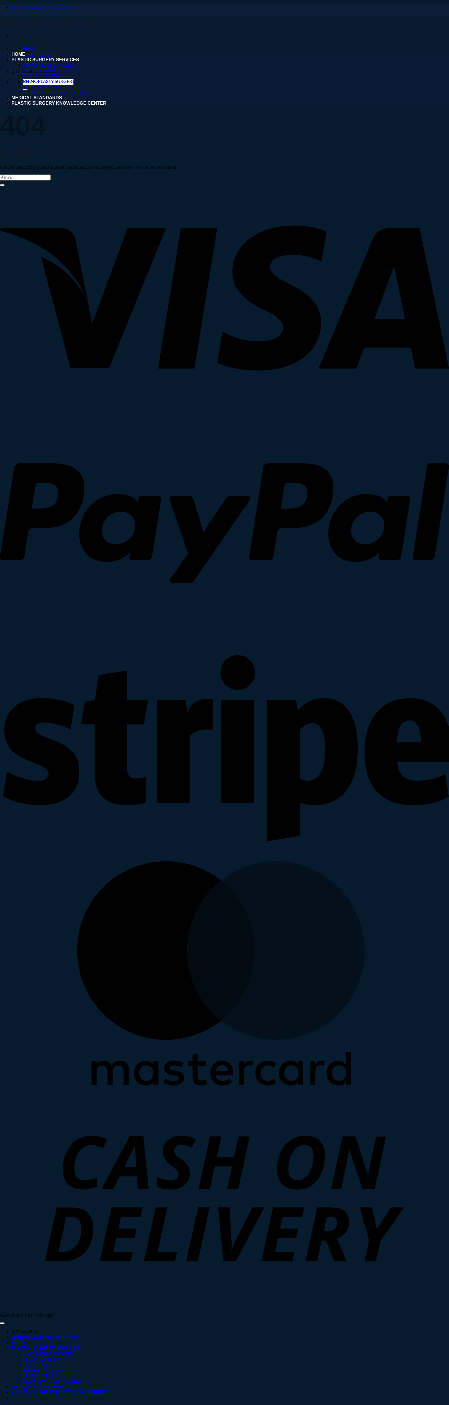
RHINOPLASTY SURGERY (49, 81)
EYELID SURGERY (41, 75)
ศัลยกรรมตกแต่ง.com (49, 21)
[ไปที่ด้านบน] (2, 1323)
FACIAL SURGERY (41, 70)
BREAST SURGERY (41, 86)
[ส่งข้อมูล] (2, 185)
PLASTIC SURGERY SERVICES (45, 59)
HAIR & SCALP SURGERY (48, 65)
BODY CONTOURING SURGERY (55, 92)
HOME (18, 54)
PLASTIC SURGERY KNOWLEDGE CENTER (59, 103)
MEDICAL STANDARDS (36, 97)
